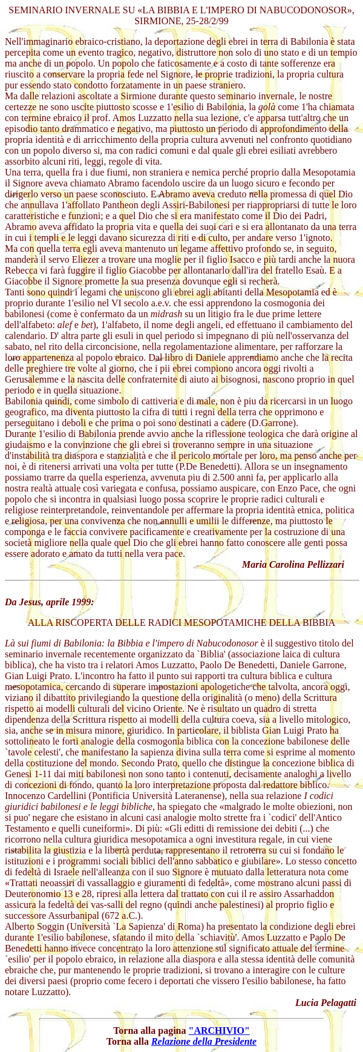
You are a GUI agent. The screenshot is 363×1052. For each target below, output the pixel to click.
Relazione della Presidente (204, 1041)
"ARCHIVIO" (219, 1030)
